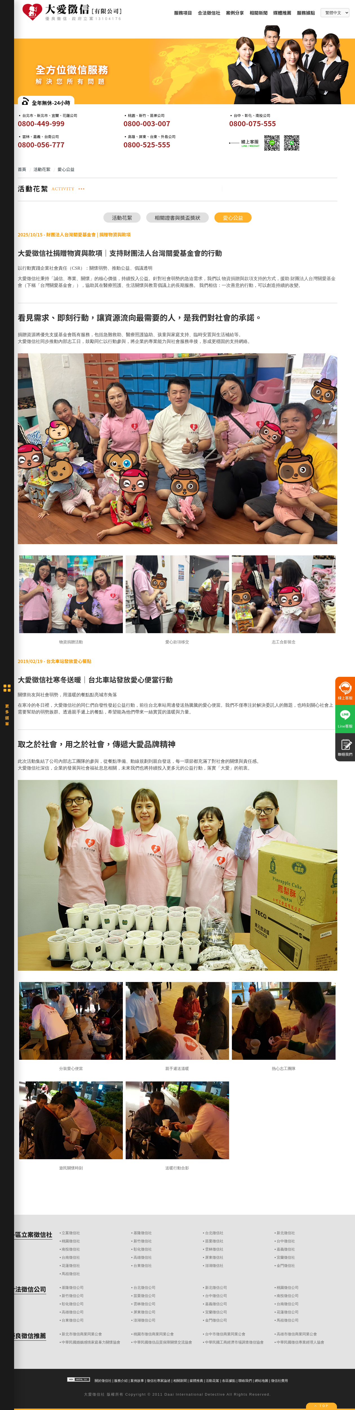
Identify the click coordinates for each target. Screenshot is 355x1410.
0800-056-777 (41, 144)
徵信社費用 (279, 1381)
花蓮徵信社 (71, 1265)
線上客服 (345, 697)
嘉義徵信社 (286, 1249)
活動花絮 (122, 217)
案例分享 (235, 12)
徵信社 (98, 1394)
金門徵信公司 (216, 1320)
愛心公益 (233, 217)
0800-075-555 (252, 123)
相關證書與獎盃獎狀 (177, 217)
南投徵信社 (71, 1249)
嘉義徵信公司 (216, 1304)
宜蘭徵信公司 (216, 1312)
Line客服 (345, 726)
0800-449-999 (41, 123)
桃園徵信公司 (288, 1287)
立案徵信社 (71, 1233)
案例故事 (137, 1381)
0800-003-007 (146, 123)
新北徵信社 (286, 1233)
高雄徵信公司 (73, 1312)
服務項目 (183, 12)
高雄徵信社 (143, 1257)
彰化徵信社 (143, 1249)
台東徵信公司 (73, 1320)
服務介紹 (121, 1381)
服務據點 (306, 12)
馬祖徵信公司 (288, 1320)
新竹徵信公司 (73, 1296)
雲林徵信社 (214, 1249)
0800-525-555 (146, 144)
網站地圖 (261, 1381)
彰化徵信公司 (73, 1304)
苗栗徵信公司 (145, 1296)
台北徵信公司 (145, 1287)
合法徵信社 (209, 12)
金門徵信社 (286, 1265)
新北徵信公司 (216, 1287)
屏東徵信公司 (145, 1312)
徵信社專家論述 (158, 1381)
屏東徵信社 (214, 1257)
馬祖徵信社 (71, 1274)
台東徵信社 (143, 1265)
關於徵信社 (103, 1381)
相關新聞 (259, 12)
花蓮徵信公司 (288, 1312)
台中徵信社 (286, 1241)
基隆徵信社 (143, 1233)
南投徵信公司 (288, 1296)
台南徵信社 (71, 1257)
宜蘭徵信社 (286, 1257)
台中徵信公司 (216, 1296)
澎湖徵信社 (214, 1265)
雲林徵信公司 (145, 1304)
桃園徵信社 (71, 1241)
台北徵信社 (214, 1233)
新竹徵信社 (143, 1241)
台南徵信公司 (288, 1304)
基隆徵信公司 (73, 1287)
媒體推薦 (282, 12)
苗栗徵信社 (214, 1241)
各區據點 (229, 1381)
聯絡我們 (245, 1381)
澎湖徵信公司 (145, 1320)
